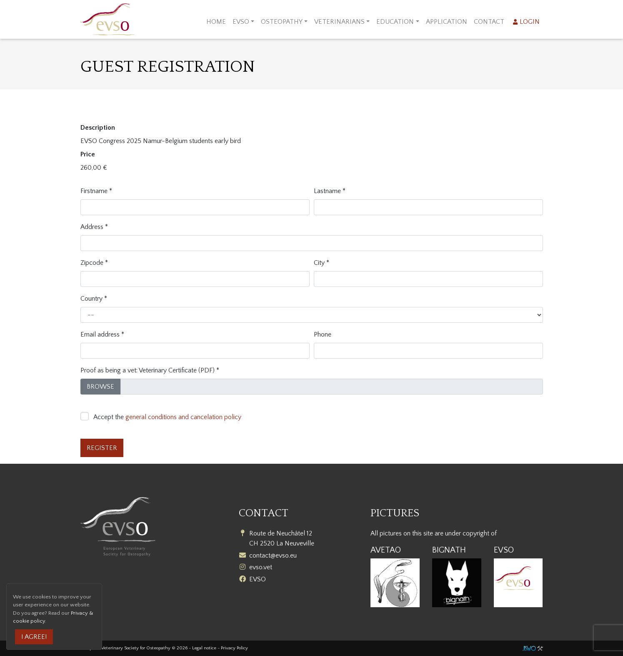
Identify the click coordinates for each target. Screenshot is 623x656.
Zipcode (91, 262)
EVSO (257, 579)
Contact (489, 21)
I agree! (34, 637)
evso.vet (260, 567)
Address (91, 227)
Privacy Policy (234, 648)
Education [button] (395, 21)
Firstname (94, 191)
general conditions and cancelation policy (183, 417)
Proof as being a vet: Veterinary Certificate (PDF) (147, 370)
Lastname (327, 191)
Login (530, 21)
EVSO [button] (241, 21)
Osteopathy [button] (282, 21)
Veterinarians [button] (339, 21)
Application (446, 21)
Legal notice (204, 648)
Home (216, 21)
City (319, 262)
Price (87, 154)
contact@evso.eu (273, 555)
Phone (322, 334)
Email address (100, 334)
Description (97, 127)
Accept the (167, 417)
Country (91, 298)
